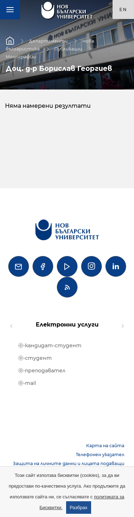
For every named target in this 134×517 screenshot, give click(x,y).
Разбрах (79, 507)
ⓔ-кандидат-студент (49, 345)
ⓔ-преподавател (41, 370)
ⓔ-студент (35, 358)
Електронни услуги (67, 324)
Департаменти (48, 40)
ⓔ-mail (27, 383)
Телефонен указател (100, 454)
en (123, 9)
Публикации (68, 48)
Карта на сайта (105, 445)
